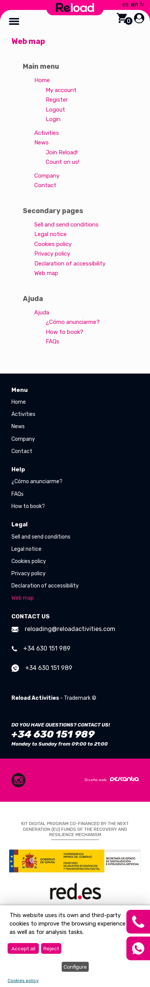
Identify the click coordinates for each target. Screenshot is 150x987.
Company (46, 175)
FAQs (52, 341)
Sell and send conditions (66, 224)
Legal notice (50, 234)
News (41, 142)
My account (61, 90)
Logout (55, 109)
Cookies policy (53, 244)
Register (57, 99)
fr (142, 4)
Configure (75, 967)
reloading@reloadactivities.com (63, 629)
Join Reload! (62, 152)
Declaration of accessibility (69, 263)
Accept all (23, 948)
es (125, 4)
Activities (46, 132)
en (134, 4)
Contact (45, 185)
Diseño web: (112, 779)
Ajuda (41, 312)
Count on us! (62, 162)
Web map (46, 273)
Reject (51, 948)
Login (53, 119)
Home (42, 80)
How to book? (64, 331)
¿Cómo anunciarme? (73, 322)
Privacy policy (52, 253)
